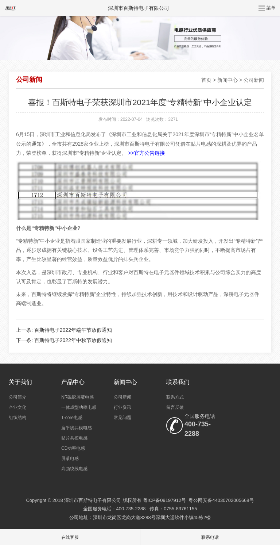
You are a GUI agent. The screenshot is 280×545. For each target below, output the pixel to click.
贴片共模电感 (74, 438)
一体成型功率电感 (78, 407)
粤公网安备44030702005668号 (221, 500)
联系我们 (178, 382)
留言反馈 (175, 407)
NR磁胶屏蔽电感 (77, 397)
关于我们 (20, 382)
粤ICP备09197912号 (164, 500)
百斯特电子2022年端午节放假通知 (73, 330)
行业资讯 (122, 407)
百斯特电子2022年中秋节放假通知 (73, 340)
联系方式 (175, 397)
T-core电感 (71, 417)
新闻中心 (227, 80)
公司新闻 (254, 80)
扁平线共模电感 (76, 427)
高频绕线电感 (74, 468)
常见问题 (122, 417)
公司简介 (17, 397)
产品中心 (73, 382)
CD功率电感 (73, 448)
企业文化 (17, 407)
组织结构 (17, 417)
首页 (206, 80)
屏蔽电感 (70, 458)
